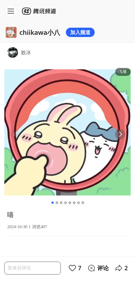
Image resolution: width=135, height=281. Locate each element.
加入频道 (80, 32)
